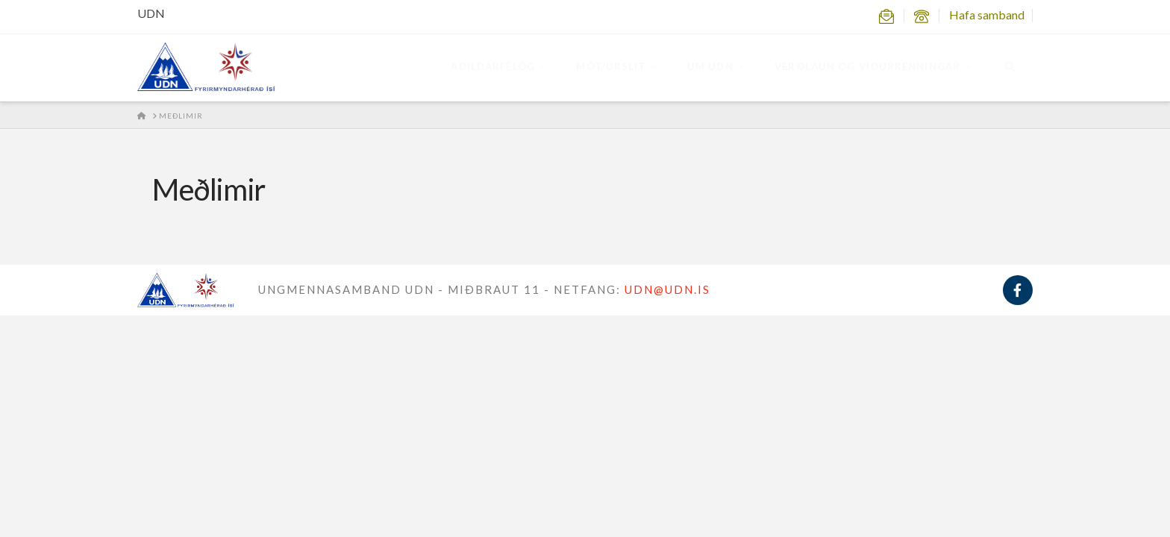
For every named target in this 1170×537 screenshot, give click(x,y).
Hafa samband (986, 14)
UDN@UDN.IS (667, 289)
